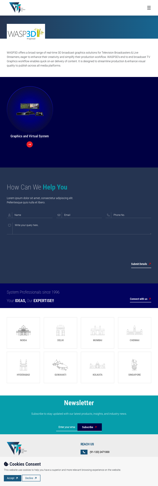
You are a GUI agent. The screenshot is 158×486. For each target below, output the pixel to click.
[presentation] (30, 245)
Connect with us (140, 299)
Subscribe (90, 427)
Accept (13, 478)
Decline (31, 478)
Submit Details (141, 264)
